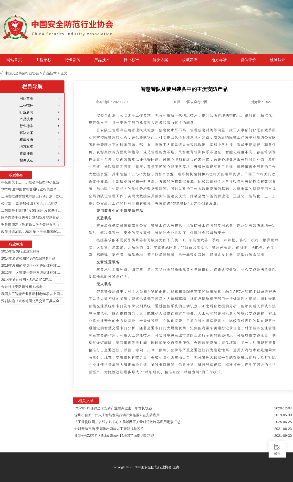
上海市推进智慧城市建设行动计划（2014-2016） (32, 196)
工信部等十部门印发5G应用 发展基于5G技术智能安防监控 (32, 210)
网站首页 (14, 60)
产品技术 (102, 60)
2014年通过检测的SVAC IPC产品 (26, 280)
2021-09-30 (283, 436)
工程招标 (43, 60)
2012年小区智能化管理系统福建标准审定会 (32, 272)
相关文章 (86, 401)
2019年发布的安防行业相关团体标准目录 (32, 265)
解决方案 (160, 60)
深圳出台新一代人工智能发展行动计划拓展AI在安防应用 (117, 415)
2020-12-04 (283, 408)
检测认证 (277, 60)
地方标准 (219, 60)
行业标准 (131, 60)
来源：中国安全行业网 (190, 102)
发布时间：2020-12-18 (113, 102)
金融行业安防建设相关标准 (21, 287)
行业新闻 (73, 60)
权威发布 (190, 60)
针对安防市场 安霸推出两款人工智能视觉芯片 (109, 429)
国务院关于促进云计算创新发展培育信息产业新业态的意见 (32, 217)
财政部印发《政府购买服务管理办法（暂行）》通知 (32, 225)
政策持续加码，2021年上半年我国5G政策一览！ (32, 232)
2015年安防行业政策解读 (20, 251)
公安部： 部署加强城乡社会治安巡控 (29, 203)
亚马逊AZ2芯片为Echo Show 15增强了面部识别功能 (114, 436)
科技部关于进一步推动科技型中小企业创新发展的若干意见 (32, 182)
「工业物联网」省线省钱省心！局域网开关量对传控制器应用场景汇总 (127, 422)
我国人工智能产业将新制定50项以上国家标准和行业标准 (32, 294)
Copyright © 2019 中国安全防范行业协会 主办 (145, 467)
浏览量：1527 (261, 102)
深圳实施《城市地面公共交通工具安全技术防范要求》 (32, 301)
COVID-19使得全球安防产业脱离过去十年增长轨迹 (113, 408)
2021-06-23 (283, 429)
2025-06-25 (283, 422)
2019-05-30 (283, 415)
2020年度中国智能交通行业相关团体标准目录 (32, 189)
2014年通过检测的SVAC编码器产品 (28, 258)
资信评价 (248, 60)
